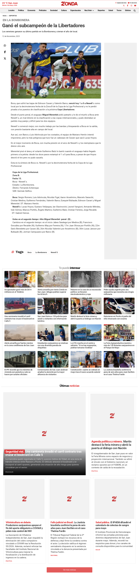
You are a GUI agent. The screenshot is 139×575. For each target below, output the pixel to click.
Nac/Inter (89, 10)
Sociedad (53, 10)
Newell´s (54, 252)
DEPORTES (13, 16)
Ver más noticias (69, 530)
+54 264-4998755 (84, 566)
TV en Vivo (132, 3)
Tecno (119, 10)
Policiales (42, 10)
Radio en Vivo (120, 3)
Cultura (64, 10)
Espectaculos (75, 10)
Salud (110, 10)
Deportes (101, 10)
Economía (31, 10)
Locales (11, 10)
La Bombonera (41, 252)
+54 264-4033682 (82, 564)
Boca (29, 252)
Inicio (5, 16)
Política (21, 10)
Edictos (128, 10)
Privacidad (75, 570)
